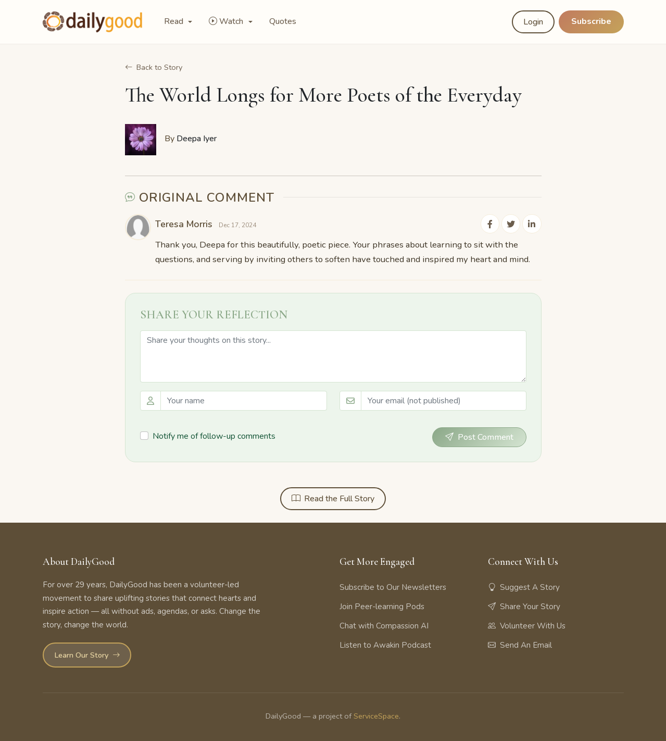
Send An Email (520, 645)
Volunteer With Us (527, 626)
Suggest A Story (524, 587)
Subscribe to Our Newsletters (393, 587)
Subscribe (591, 21)
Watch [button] (227, 21)
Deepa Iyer (197, 139)
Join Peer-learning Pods (382, 606)
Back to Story (153, 67)
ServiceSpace (376, 716)
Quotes (282, 21)
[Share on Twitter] (511, 224)
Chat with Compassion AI (384, 626)
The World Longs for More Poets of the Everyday (323, 96)
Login (533, 22)
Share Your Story (524, 606)
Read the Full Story (333, 498)
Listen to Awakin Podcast (385, 645)
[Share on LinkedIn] (532, 224)
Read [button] (174, 21)
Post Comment (479, 437)
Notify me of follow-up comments (214, 436)
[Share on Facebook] (490, 224)
